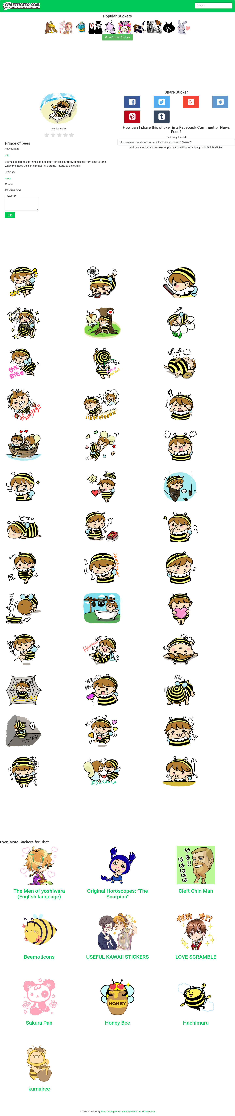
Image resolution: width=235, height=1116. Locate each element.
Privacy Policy (148, 1111)
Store (138, 1111)
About (103, 1111)
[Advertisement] (98, 67)
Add (10, 214)
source (8, 178)
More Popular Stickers (117, 37)
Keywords (122, 1111)
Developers (112, 1111)
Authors (131, 1111)
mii (6, 155)
